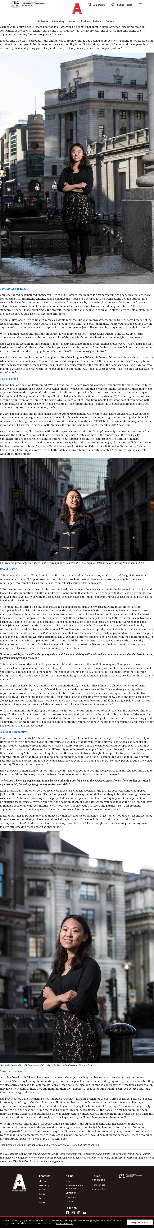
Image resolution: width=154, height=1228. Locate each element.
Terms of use (98, 1184)
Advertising (71, 1196)
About (68, 1181)
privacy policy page (64, 1223)
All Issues (42, 21)
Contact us (71, 1192)
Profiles (85, 21)
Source (110, 21)
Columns (98, 21)
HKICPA (69, 1201)
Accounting (58, 21)
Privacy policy (98, 1189)
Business (73, 21)
